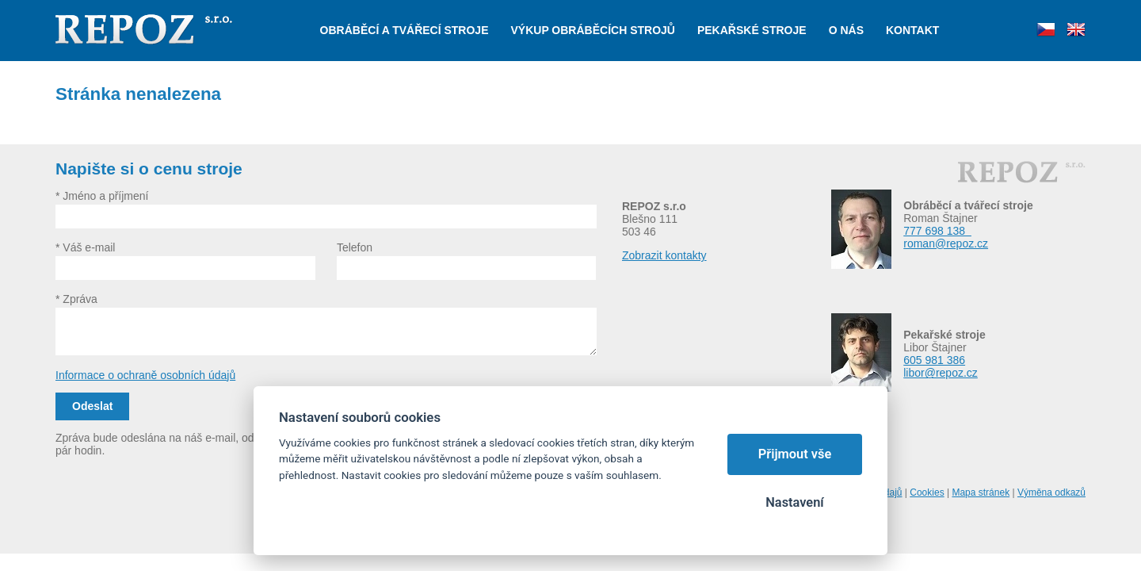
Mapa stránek (980, 492)
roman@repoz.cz (945, 243)
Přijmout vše (795, 454)
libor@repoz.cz (940, 372)
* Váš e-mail (85, 247)
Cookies (927, 492)
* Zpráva (76, 299)
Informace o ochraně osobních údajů (145, 375)
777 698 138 (937, 230)
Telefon (354, 247)
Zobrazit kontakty (664, 255)
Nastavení (794, 502)
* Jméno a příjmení (102, 196)
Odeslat (92, 406)
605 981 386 (934, 360)
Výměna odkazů (1051, 492)
